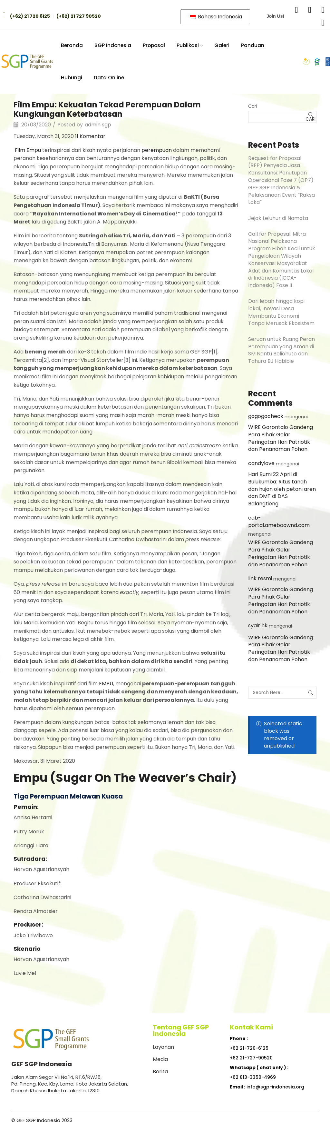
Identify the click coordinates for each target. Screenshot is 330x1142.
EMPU (106, 683)
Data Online (109, 77)
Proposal (154, 45)
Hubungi (71, 77)
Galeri (221, 45)
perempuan (156, 150)
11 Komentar (90, 136)
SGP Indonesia (112, 45)
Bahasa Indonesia (216, 16)
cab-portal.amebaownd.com (279, 521)
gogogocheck (265, 416)
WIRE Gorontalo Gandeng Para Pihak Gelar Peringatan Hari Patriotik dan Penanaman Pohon (280, 438)
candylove (261, 463)
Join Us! (275, 16)
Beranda (72, 45)
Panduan (252, 45)
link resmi (260, 578)
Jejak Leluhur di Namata (278, 218)
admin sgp (98, 124)
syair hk (257, 625)
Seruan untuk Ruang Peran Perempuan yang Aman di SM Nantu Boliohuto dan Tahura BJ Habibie (281, 350)
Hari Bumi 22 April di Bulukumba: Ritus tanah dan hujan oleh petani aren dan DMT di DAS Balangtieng (282, 489)
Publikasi (190, 45)
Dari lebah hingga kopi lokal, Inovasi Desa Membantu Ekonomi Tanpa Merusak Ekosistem (281, 312)
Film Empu (28, 150)
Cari (252, 106)
